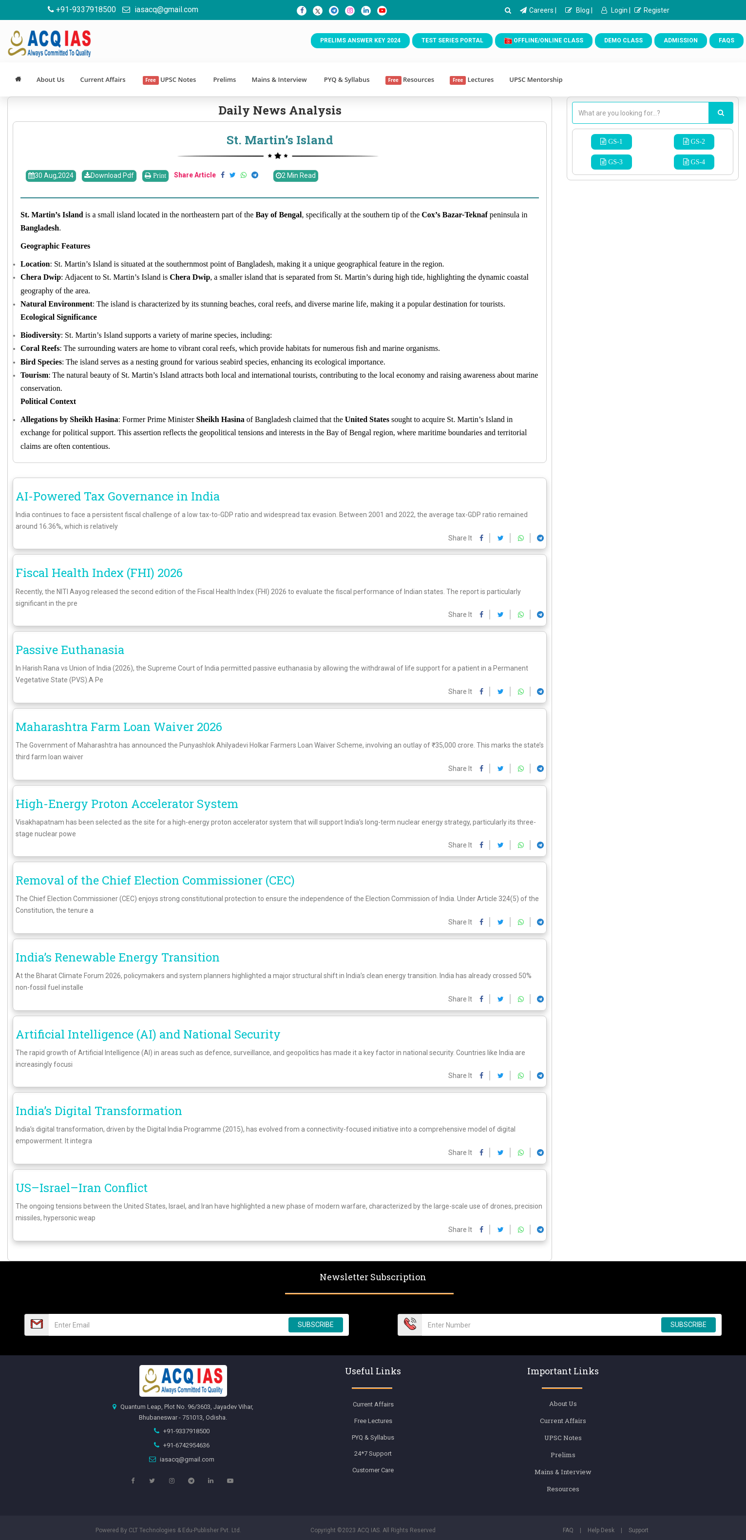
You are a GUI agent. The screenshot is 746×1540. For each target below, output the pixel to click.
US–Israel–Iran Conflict (82, 1187)
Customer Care (373, 1470)
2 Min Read (296, 175)
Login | (616, 10)
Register (651, 10)
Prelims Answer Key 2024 (360, 40)
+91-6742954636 (186, 1445)
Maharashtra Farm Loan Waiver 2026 (119, 726)
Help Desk (601, 1530)
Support (639, 1530)
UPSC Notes (169, 80)
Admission (681, 40)
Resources (410, 80)
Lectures (472, 80)
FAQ (568, 1530)
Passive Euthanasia (70, 649)
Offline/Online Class (543, 41)
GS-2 (697, 141)
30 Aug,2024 (51, 175)
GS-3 (614, 161)
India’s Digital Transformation (99, 1110)
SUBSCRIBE (316, 1324)
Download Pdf (109, 175)
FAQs (726, 40)
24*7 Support (373, 1453)
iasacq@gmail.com (160, 9)
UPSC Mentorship (535, 79)
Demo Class (623, 40)
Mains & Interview (278, 79)
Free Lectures (373, 1420)
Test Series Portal (452, 40)
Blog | (579, 10)
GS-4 (697, 161)
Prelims (224, 79)
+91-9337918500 (82, 9)
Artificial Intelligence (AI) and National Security (148, 1034)
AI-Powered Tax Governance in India (118, 496)
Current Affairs (102, 79)
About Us (50, 79)
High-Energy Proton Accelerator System (127, 803)
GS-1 (614, 141)
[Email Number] (166, 1325)
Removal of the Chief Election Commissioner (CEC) (155, 880)
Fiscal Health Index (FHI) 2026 (99, 572)
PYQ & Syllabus (347, 79)
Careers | (538, 10)
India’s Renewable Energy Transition (118, 957)
